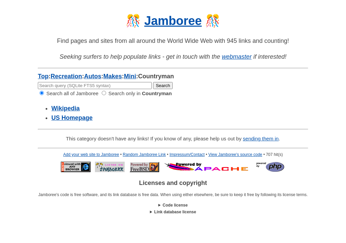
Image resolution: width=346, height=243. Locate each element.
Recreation (66, 76)
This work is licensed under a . (173, 212)
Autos (92, 76)
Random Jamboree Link (144, 154)
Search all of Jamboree (69, 93)
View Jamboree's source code (235, 154)
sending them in (261, 138)
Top (43, 76)
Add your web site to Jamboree (91, 154)
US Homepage (72, 117)
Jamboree (173, 21)
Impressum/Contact (187, 154)
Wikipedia (65, 108)
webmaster (237, 56)
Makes (112, 76)
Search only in (137, 93)
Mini (130, 76)
